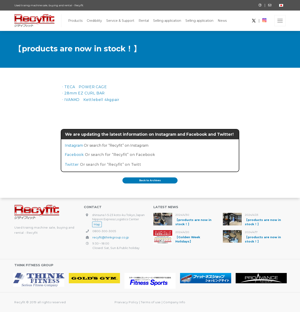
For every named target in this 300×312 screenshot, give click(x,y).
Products (75, 21)
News (222, 21)
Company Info (174, 302)
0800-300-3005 (104, 231)
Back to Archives (150, 180)
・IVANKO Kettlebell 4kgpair (90, 100)
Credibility (94, 21)
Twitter (72, 164)
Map (97, 224)
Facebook (74, 155)
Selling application (167, 21)
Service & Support (120, 21)
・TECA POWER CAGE (84, 87)
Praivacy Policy (126, 302)
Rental (144, 21)
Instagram (74, 145)
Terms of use (151, 302)
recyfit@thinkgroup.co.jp (110, 237)
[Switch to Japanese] (281, 5)
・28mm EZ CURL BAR (83, 93)
